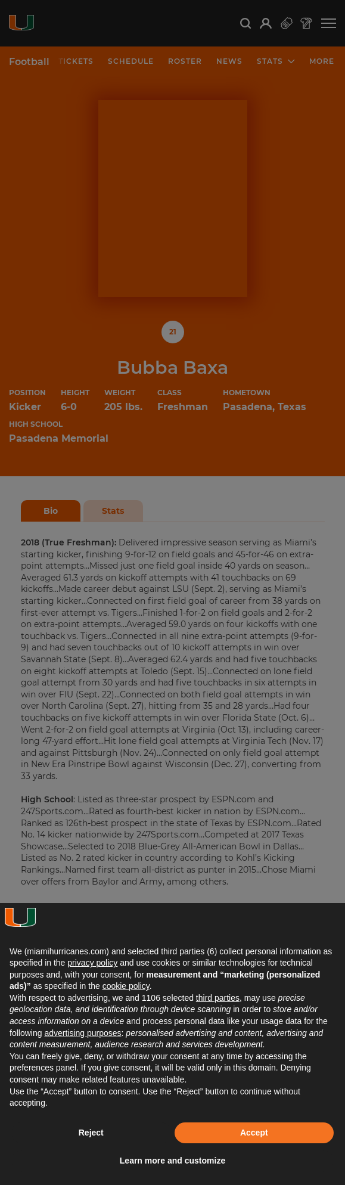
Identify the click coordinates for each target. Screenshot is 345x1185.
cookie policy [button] (126, 986)
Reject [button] (91, 1132)
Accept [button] (254, 1132)
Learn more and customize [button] (172, 1160)
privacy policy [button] (92, 962)
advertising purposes (82, 1033)
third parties (218, 998)
